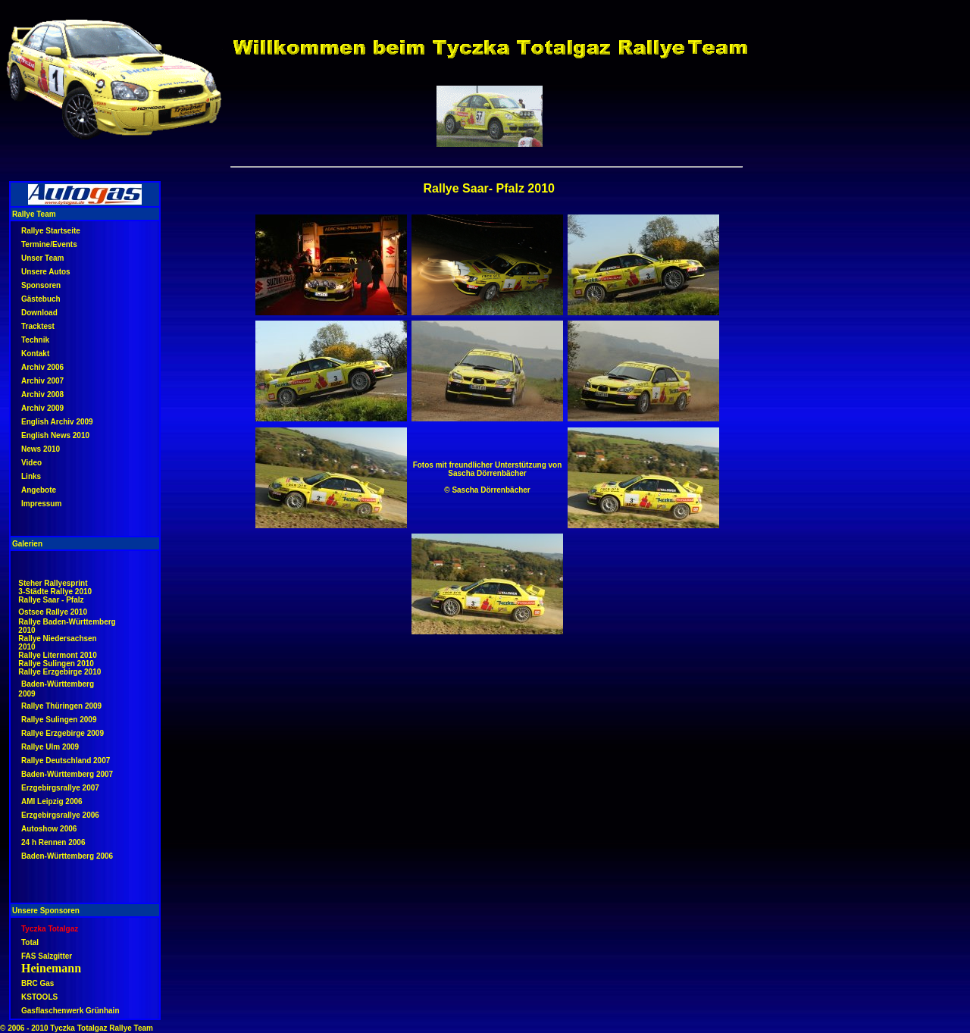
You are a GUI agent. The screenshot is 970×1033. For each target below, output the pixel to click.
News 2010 (40, 449)
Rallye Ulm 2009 (50, 747)
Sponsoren (41, 285)
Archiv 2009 (42, 408)
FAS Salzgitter (46, 956)
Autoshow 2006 (49, 829)
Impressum (41, 503)
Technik (35, 340)
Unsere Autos (45, 272)
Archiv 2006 (42, 367)
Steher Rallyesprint (52, 583)
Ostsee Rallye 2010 (52, 612)
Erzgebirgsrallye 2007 (60, 788)
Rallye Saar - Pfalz (50, 600)
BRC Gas (37, 983)
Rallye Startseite (50, 231)
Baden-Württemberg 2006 (67, 856)
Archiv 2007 (42, 381)
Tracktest (38, 326)
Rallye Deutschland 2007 (65, 760)
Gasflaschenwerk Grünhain (70, 1010)
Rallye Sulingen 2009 (59, 719)
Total (30, 942)
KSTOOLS (39, 997)
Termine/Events (49, 244)
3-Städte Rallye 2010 (55, 591)
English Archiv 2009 (57, 422)
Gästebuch (41, 299)
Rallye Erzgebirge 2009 (62, 733)
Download (39, 312)
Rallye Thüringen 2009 (61, 706)
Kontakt (35, 353)
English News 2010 (55, 435)
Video (31, 463)
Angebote (38, 490)
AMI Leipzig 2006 (52, 801)
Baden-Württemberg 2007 (67, 774)
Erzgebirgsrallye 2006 (60, 815)
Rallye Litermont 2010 (57, 655)
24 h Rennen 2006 (53, 842)
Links (31, 476)
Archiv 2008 (42, 394)
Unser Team (42, 258)
